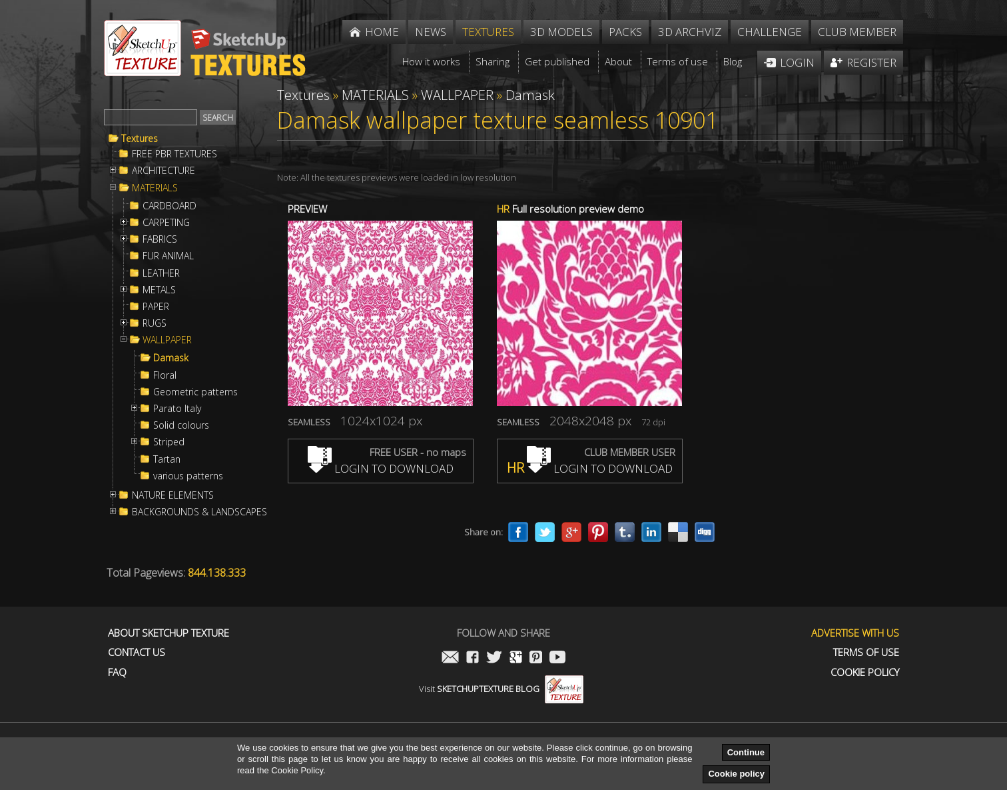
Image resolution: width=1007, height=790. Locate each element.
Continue (746, 752)
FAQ (117, 672)
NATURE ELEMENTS (173, 495)
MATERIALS (155, 188)
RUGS (155, 323)
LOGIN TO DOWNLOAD (381, 468)
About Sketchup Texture (168, 633)
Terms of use (866, 652)
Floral (164, 375)
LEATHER (161, 273)
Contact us (136, 652)
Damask (170, 358)
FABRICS (160, 239)
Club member (857, 31)
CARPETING (166, 223)
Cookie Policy (865, 672)
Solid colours (181, 425)
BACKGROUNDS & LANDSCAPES (199, 512)
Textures (139, 139)
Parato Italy (177, 409)
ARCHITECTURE (163, 171)
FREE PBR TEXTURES (174, 154)
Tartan (166, 459)
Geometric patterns (195, 392)
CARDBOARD (169, 206)
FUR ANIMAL (168, 256)
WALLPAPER (167, 340)
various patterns (188, 476)
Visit (501, 689)
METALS (159, 290)
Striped (168, 442)
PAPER (156, 307)
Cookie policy (736, 774)
